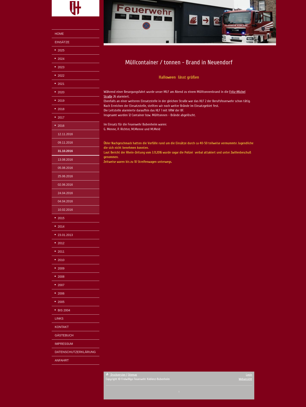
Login (249, 375)
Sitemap (132, 375)
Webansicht (245, 379)
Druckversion (116, 375)
